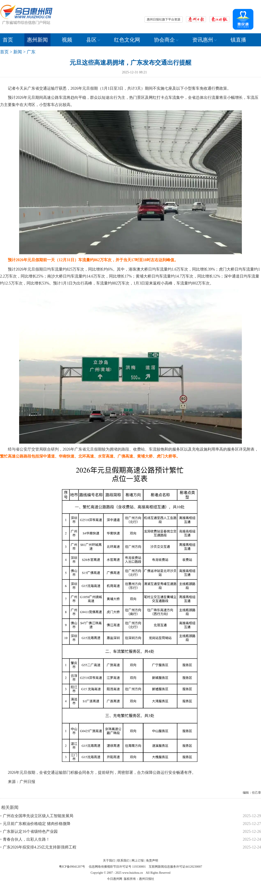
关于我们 (109, 860)
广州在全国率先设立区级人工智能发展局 (38, 816)
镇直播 (238, 40)
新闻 (17, 51)
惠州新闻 (37, 40)
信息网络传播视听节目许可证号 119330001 (117, 866)
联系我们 (123, 860)
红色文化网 (127, 40)
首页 (8, 40)
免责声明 (152, 860)
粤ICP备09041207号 (72, 866)
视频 (67, 40)
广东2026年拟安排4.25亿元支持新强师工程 (39, 847)
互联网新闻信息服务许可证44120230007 (175, 866)
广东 (31, 51)
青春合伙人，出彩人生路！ (26, 839)
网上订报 (138, 860)
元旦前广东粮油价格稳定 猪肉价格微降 (36, 823)
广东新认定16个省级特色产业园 (30, 831)
